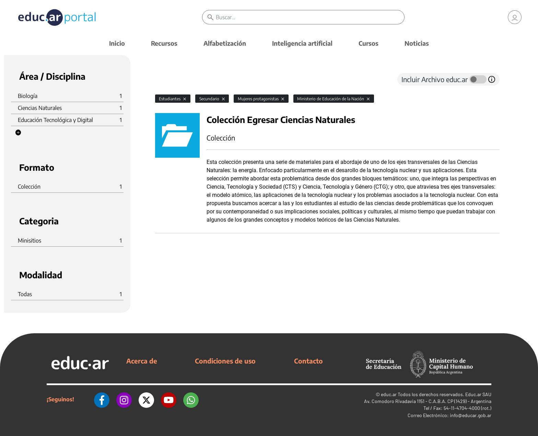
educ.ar (389, 394)
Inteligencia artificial (302, 43)
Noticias (417, 43)
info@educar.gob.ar (470, 415)
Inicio (117, 43)
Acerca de (141, 361)
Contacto (308, 361)
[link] (515, 17)
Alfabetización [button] (224, 43)
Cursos (368, 43)
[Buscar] (310, 17)
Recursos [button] (164, 43)
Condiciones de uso (225, 361)
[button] (18, 132)
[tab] (169, 79)
